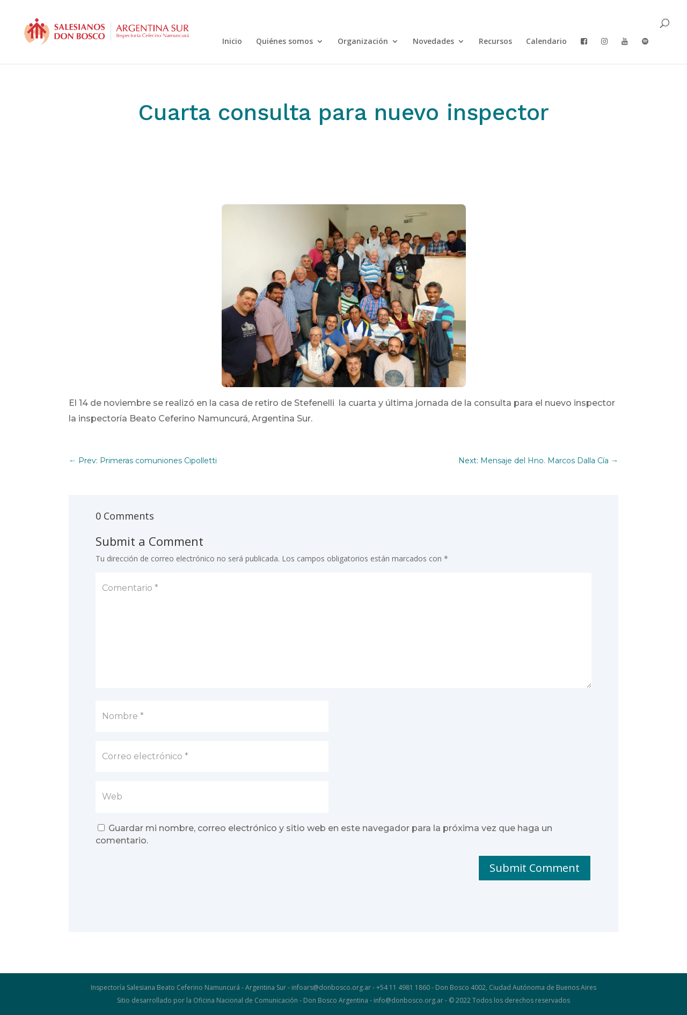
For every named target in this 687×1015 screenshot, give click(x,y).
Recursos (495, 42)
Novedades (433, 42)
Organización (363, 42)
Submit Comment (534, 868)
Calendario (546, 42)
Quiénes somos (284, 42)
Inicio (232, 42)
